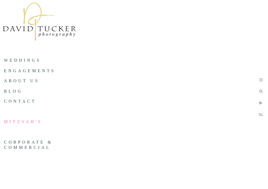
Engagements (29, 71)
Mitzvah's (23, 121)
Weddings (22, 60)
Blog (13, 91)
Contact (20, 101)
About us (21, 80)
